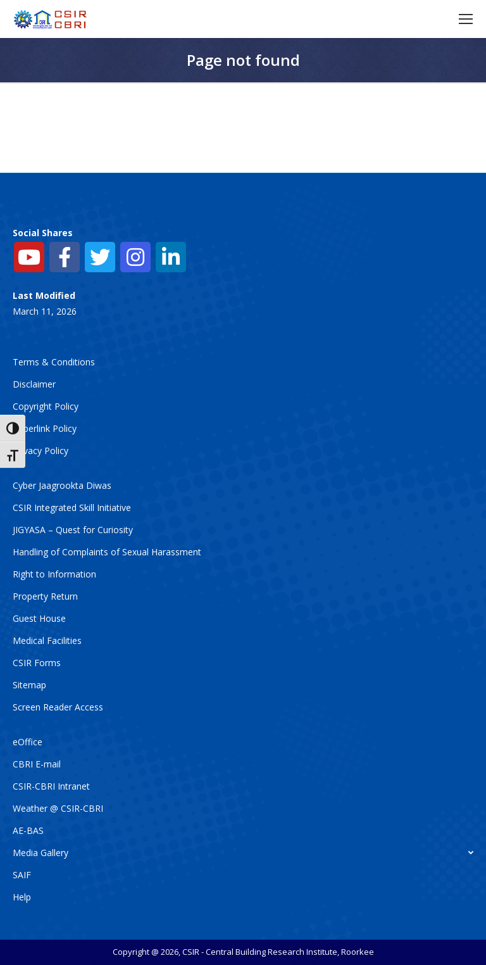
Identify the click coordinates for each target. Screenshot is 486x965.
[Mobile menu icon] (465, 19)
